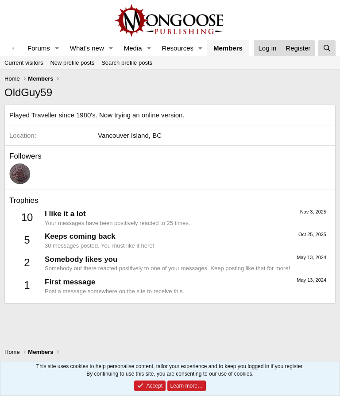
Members (228, 48)
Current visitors (23, 62)
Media (133, 48)
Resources (177, 48)
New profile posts (72, 62)
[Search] (327, 48)
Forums (38, 48)
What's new (87, 48)
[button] (57, 48)
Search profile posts (126, 62)
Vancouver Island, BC (130, 135)
